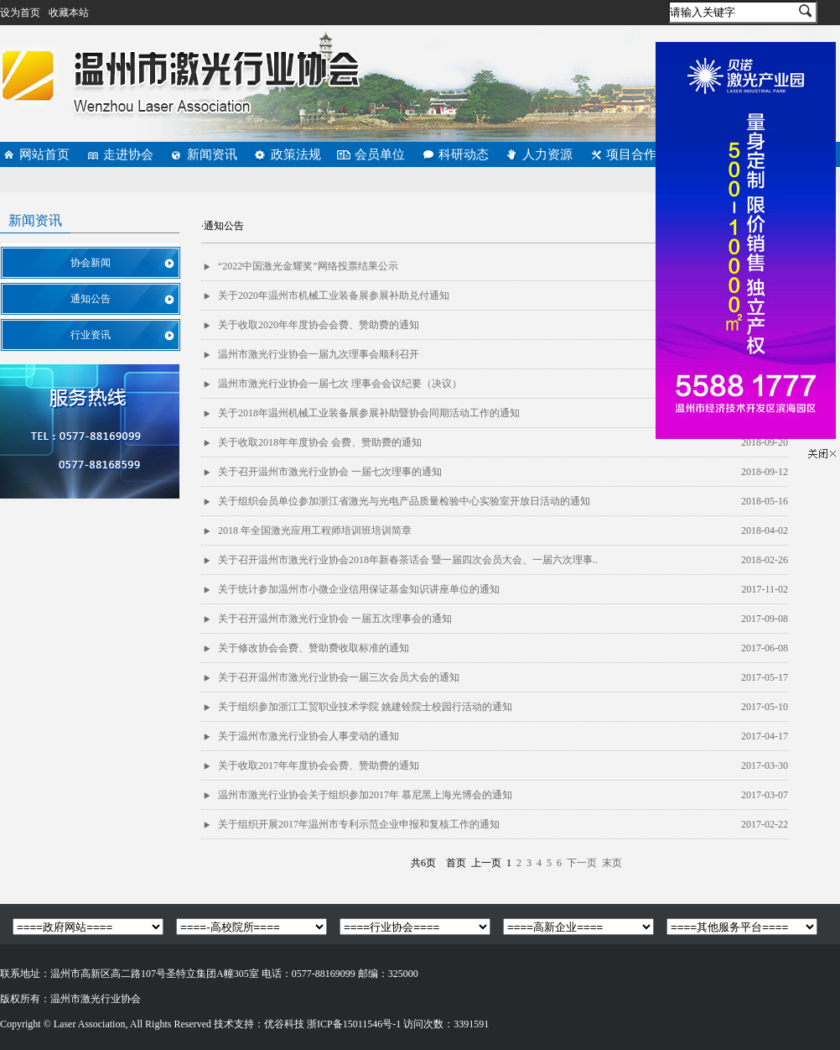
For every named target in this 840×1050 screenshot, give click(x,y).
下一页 (582, 863)
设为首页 (20, 12)
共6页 (423, 863)
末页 (612, 863)
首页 (456, 863)
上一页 (486, 863)
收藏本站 (69, 12)
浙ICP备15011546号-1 (354, 1024)
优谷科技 (284, 1024)
